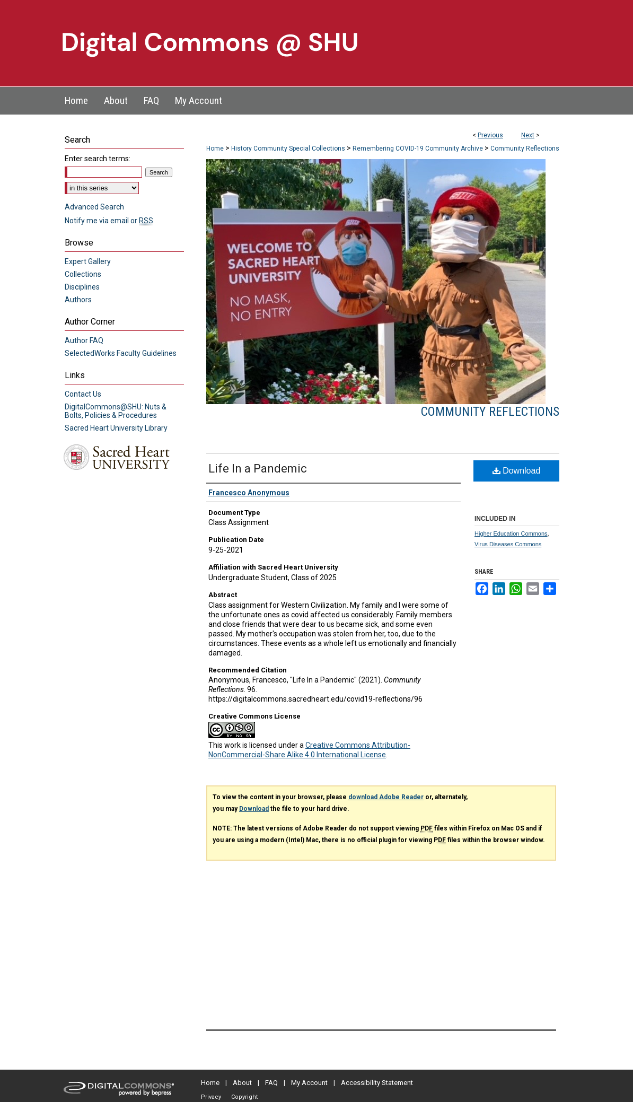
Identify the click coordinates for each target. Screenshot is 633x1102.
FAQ (271, 1083)
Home (215, 148)
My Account (309, 1083)
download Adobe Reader (386, 797)
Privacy (211, 1097)
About (242, 1083)
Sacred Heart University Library (116, 428)
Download (517, 470)
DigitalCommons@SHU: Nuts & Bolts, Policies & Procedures (115, 411)
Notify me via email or (109, 220)
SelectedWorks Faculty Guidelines (121, 353)
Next (527, 135)
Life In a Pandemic (257, 468)
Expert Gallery (88, 261)
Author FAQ (84, 340)
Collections (83, 274)
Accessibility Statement (377, 1083)
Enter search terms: (97, 158)
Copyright (244, 1097)
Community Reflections (524, 148)
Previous (490, 135)
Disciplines (82, 287)
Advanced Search (94, 207)
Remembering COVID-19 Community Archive (418, 148)
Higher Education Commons (511, 533)
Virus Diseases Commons (507, 544)
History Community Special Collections (288, 148)
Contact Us (83, 394)
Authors (78, 299)
